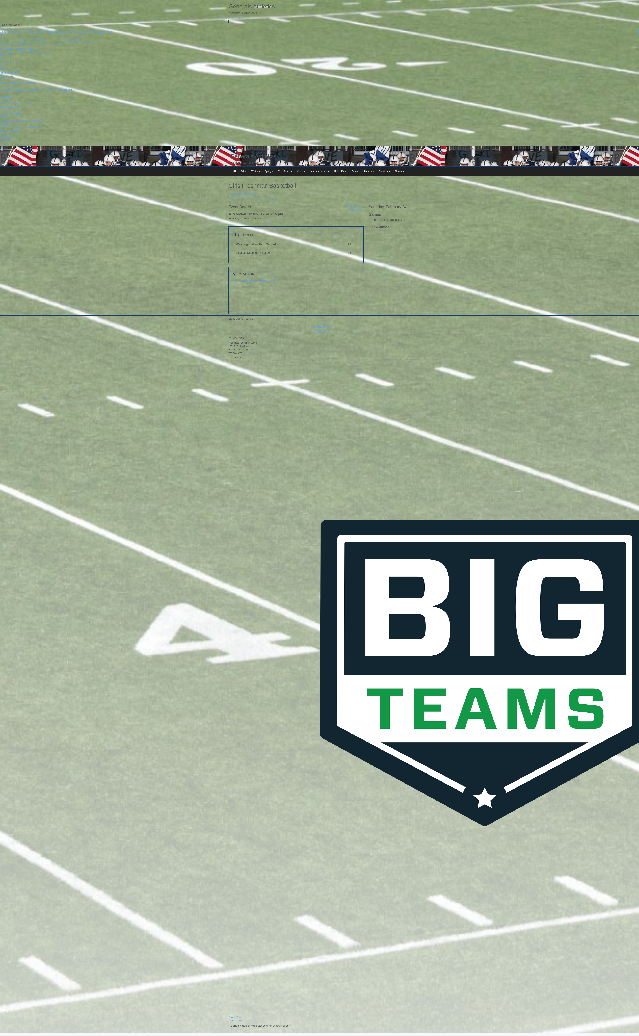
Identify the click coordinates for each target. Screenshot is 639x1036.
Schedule (233, 199)
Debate (29, 49)
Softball (51, 45)
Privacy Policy (235, 1017)
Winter (14, 32)
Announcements (55, 32)
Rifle (55, 42)
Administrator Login (322, 327)
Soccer (42, 45)
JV (12, 62)
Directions (90, 32)
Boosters (100, 32)
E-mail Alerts (40, 52)
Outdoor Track (32, 45)
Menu (3, 35)
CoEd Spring (6, 124)
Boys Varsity (31, 90)
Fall (8, 32)
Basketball (21, 42)
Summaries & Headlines (250, 199)
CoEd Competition (9, 141)
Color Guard (6, 49)
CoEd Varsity (6, 76)
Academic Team (8, 42)
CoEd (3, 66)
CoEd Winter (6, 96)
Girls (8, 79)
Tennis (58, 45)
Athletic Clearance (9, 52)
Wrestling (89, 42)
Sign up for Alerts (322, 330)
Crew (12, 45)
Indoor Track (46, 42)
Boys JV (20, 90)
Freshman (5, 62)
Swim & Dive (64, 42)
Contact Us (322, 333)
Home (3, 32)
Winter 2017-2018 (247, 194)
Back (2, 59)
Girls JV (20, 83)
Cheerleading (6, 38)
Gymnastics (33, 42)
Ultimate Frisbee (64, 38)
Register (240, 18)
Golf (53, 38)
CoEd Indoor (6, 100)
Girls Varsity (30, 83)
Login (231, 18)
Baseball (4, 45)
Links (49, 52)
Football (46, 38)
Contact (81, 32)
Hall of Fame (70, 32)
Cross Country (21, 38)
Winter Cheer (77, 42)
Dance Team (19, 49)
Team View (353, 206)
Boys (3, 79)
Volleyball (77, 38)
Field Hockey (35, 38)
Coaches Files (26, 52)
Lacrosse (19, 45)
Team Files (274, 199)
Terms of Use (235, 1020)
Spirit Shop (5, 55)
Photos (108, 32)
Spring (21, 32)
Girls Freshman (7, 83)
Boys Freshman (8, 90)
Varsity (17, 62)
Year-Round (31, 32)
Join (2, 28)
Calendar (41, 32)
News (266, 199)
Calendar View (355, 209)
